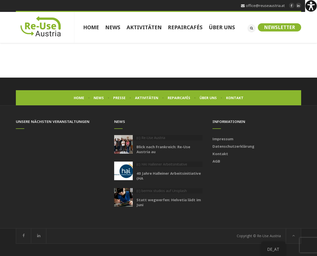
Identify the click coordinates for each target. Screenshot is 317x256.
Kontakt (234, 97)
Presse (119, 97)
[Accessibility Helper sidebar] (311, 6)
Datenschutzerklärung (233, 146)
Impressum (222, 138)
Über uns (208, 97)
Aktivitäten (146, 97)
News (99, 97)
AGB (216, 161)
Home (79, 97)
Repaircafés (179, 97)
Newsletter (279, 27)
